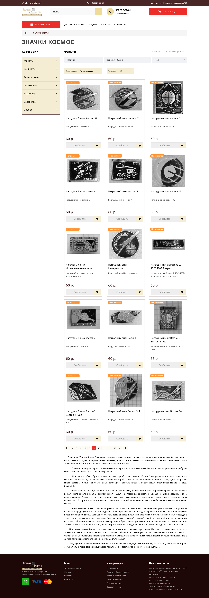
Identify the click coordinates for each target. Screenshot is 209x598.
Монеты (29, 60)
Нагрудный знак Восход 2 (81, 338)
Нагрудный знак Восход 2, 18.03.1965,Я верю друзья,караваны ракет (166, 266)
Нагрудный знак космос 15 (166, 191)
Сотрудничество (114, 583)
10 (99, 448)
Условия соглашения (116, 575)
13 (115, 448)
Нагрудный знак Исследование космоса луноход (79, 266)
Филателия (30, 85)
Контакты (120, 24)
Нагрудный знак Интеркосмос (117, 266)
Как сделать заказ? (115, 579)
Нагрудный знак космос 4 (81, 191)
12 (110, 448)
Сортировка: (71, 71)
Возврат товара (114, 587)
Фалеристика (31, 77)
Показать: (112, 71)
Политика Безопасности (118, 572)
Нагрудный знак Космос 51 (123, 118)
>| (125, 448)
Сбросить (157, 51)
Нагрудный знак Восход (122, 338)
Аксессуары (30, 93)
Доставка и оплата (74, 24)
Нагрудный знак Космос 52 (81, 118)
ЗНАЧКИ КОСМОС (41, 33)
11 (104, 448)
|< (67, 448)
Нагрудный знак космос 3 (123, 191)
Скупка (93, 24)
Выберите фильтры (175, 51)
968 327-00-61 (123, 10)
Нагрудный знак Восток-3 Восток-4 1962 (165, 339)
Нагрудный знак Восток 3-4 (124, 411)
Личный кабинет (33, 3)
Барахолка (30, 101)
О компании (112, 568)
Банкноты (30, 69)
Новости (106, 24)
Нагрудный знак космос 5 (165, 118)
